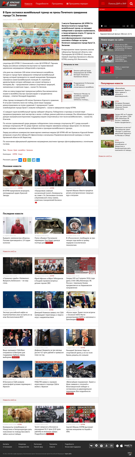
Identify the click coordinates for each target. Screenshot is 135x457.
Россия (10, 150)
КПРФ (15, 154)
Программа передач (77, 3)
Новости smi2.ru (9, 251)
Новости (28, 3)
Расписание (38, 444)
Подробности (42, 3)
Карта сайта (68, 454)
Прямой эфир (38, 447)
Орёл (15, 150)
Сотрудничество (23, 447)
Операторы (22, 444)
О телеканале (7, 447)
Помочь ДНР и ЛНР (117, 3)
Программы (57, 3)
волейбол (21, 150)
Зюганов (29, 150)
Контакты (6, 444)
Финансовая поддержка (73, 447)
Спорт (20, 154)
